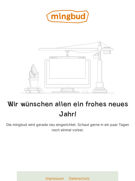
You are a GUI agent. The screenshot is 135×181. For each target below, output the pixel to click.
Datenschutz (79, 178)
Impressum (55, 178)
